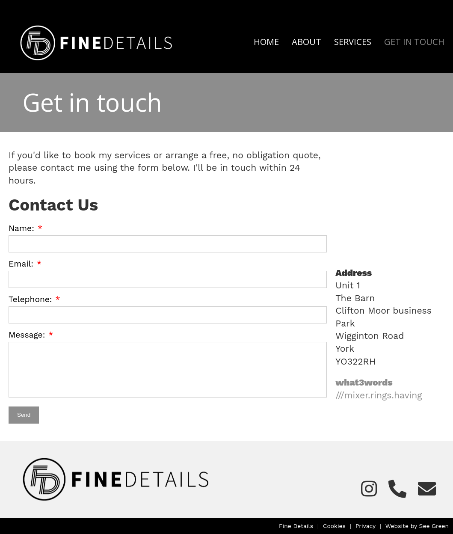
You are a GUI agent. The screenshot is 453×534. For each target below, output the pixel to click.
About (306, 41)
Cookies (334, 525)
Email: (21, 264)
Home (266, 41)
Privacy (365, 525)
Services (352, 41)
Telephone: (30, 299)
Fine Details (296, 525)
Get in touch (414, 41)
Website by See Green (417, 525)
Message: (27, 335)
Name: (21, 228)
